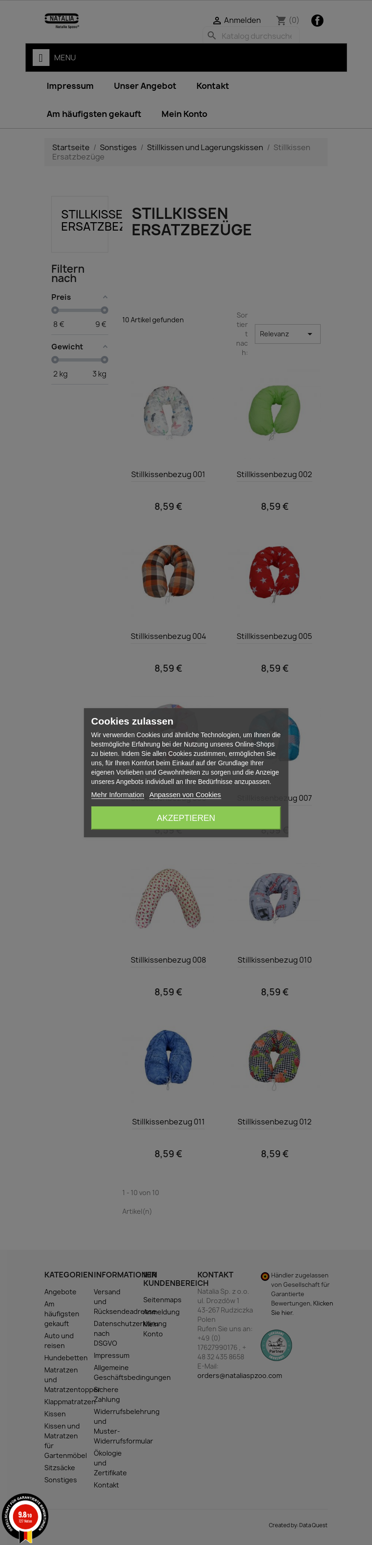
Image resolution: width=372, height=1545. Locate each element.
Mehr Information (117, 794)
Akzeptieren (186, 818)
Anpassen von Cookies (185, 794)
